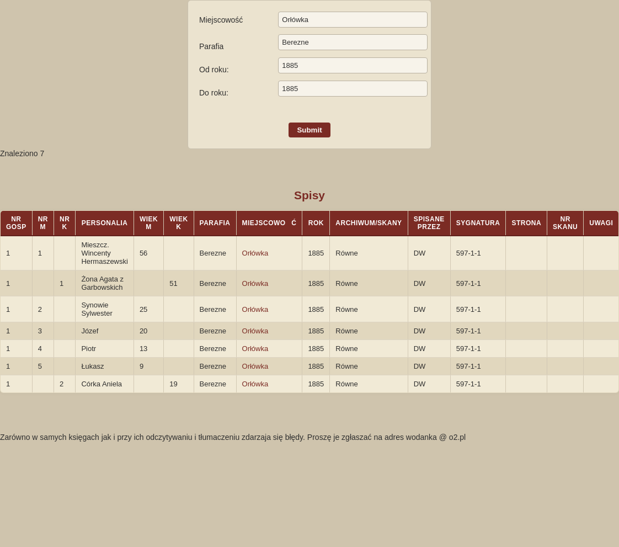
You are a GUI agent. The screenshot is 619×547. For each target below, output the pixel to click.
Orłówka (255, 253)
